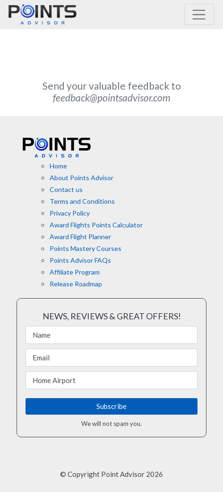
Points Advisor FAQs (80, 260)
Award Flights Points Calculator (96, 225)
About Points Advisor (81, 178)
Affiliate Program (75, 272)
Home (58, 166)
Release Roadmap (76, 284)
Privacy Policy (70, 213)
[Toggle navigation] (199, 14)
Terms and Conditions (82, 201)
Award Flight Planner (80, 237)
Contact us (66, 189)
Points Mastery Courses (85, 248)
